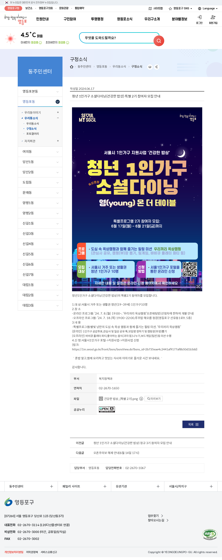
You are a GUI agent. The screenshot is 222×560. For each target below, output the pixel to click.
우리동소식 (119, 66)
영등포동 (101, 66)
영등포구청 (13, 8)
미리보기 (154, 399)
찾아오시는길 (156, 520)
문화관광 (63, 8)
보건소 (28, 8)
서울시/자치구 (178, 486)
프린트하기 (150, 67)
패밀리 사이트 (71, 486)
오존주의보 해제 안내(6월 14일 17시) (116, 452)
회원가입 (213, 23)
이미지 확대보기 (198, 286)
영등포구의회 (46, 8)
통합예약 (79, 8)
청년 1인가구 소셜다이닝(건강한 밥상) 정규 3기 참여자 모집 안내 (132, 443)
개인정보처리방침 (13, 552)
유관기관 (121, 486)
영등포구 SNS (181, 8)
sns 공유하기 (157, 67)
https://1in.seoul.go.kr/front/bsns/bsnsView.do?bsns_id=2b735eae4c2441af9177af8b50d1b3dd (134, 349)
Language (209, 8)
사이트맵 (158, 8)
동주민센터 (84, 66)
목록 (193, 424)
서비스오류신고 (49, 552)
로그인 (199, 23)
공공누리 (79, 409)
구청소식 (136, 66)
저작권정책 (32, 552)
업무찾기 (153, 516)
